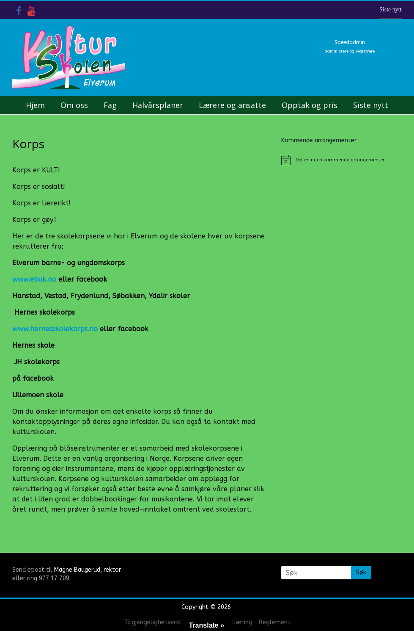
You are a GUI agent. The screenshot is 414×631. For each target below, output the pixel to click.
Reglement (274, 622)
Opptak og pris (309, 105)
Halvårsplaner (157, 105)
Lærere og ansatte (232, 105)
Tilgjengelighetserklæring (161, 622)
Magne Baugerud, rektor (87, 569)
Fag (110, 105)
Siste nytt (390, 9)
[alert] (341, 160)
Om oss (74, 105)
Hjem (35, 105)
